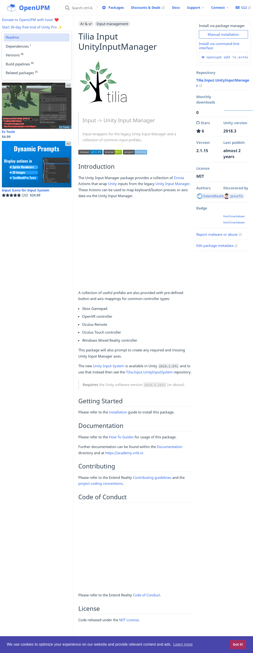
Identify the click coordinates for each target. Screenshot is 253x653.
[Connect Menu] (220, 7)
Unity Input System (108, 365)
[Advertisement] (135, 246)
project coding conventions (100, 483)
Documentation (169, 446)
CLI (243, 7)
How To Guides (121, 437)
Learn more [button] (183, 644)
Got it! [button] (238, 644)
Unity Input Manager (172, 183)
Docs (176, 7)
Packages (116, 7)
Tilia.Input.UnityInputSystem (149, 372)
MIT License (129, 619)
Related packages (22, 72)
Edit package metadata (217, 245)
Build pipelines (20, 63)
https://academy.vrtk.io (124, 452)
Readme (12, 37)
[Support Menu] (195, 7)
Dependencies (18, 46)
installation (118, 412)
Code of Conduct (146, 595)
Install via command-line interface (219, 45)
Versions (14, 54)
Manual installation (223, 34)
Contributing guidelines (152, 477)
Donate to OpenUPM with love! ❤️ (30, 19)
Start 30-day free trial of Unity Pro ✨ (32, 27)
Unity (112, 183)
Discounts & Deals (148, 7)
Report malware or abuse (219, 234)
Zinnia (179, 177)
